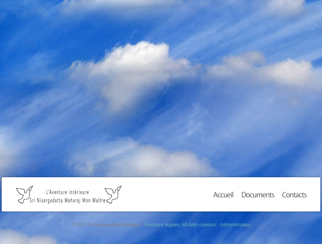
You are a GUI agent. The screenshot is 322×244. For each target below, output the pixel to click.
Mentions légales (162, 224)
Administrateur (235, 224)
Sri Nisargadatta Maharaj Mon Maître (69, 194)
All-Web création (198, 224)
